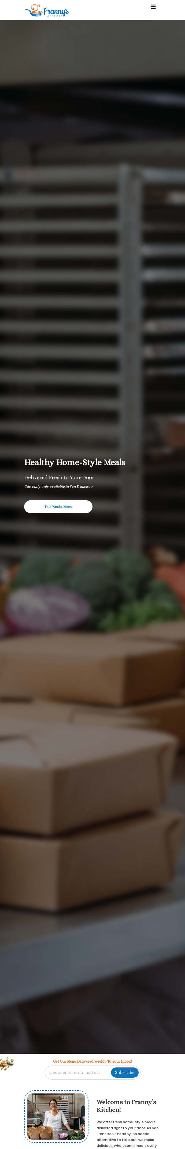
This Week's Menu (58, 507)
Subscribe (124, 1072)
